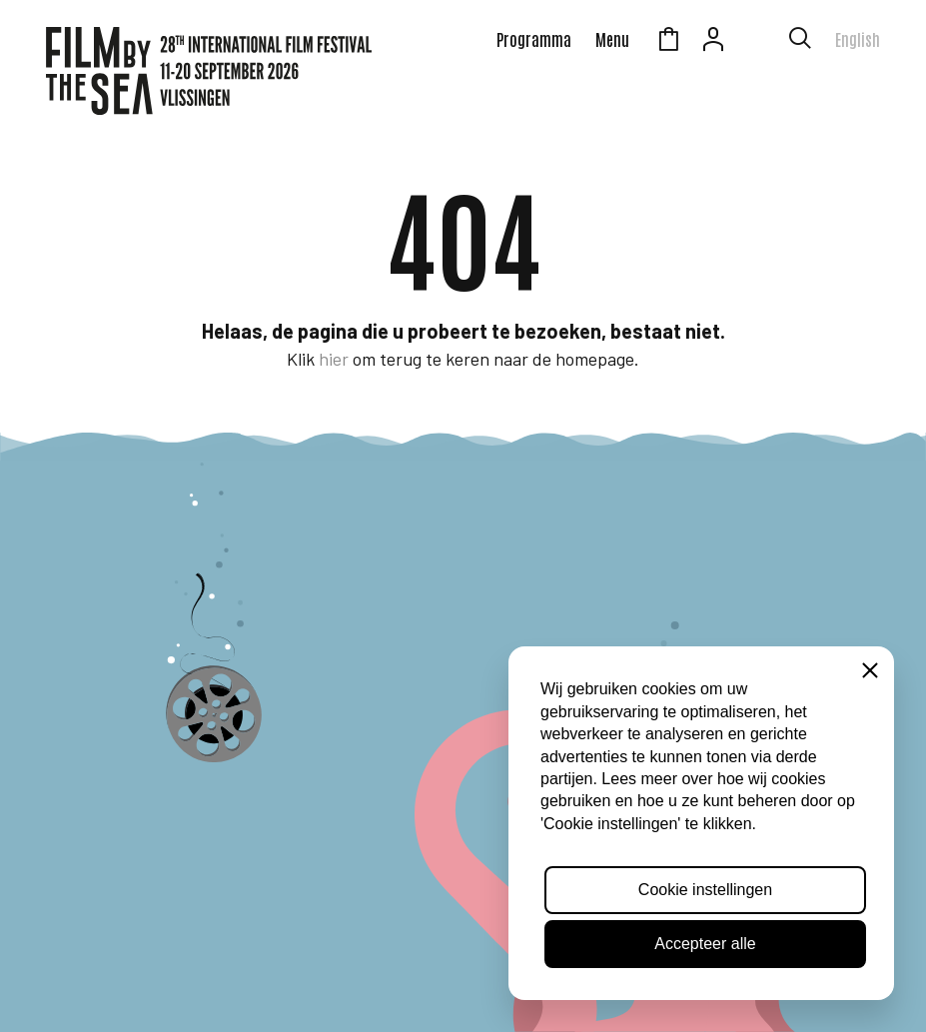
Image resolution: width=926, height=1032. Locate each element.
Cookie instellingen (705, 889)
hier (334, 359)
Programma (533, 39)
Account (713, 42)
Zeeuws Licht (758, 42)
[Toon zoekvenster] (800, 42)
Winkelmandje (668, 42)
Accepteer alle (704, 943)
